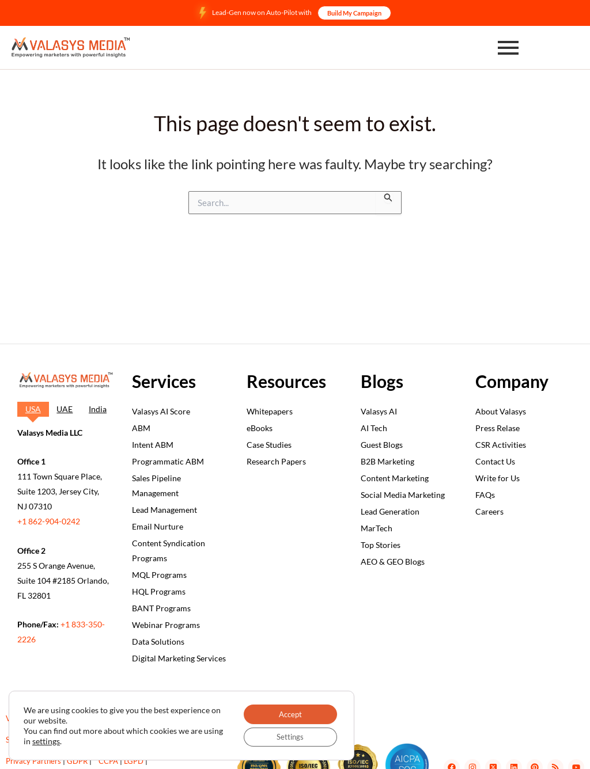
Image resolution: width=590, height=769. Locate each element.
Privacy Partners (33, 761)
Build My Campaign (354, 13)
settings (67, 739)
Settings (287, 736)
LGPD (133, 761)
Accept (287, 712)
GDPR (77, 761)
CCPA (108, 761)
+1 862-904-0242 (48, 521)
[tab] (33, 409)
